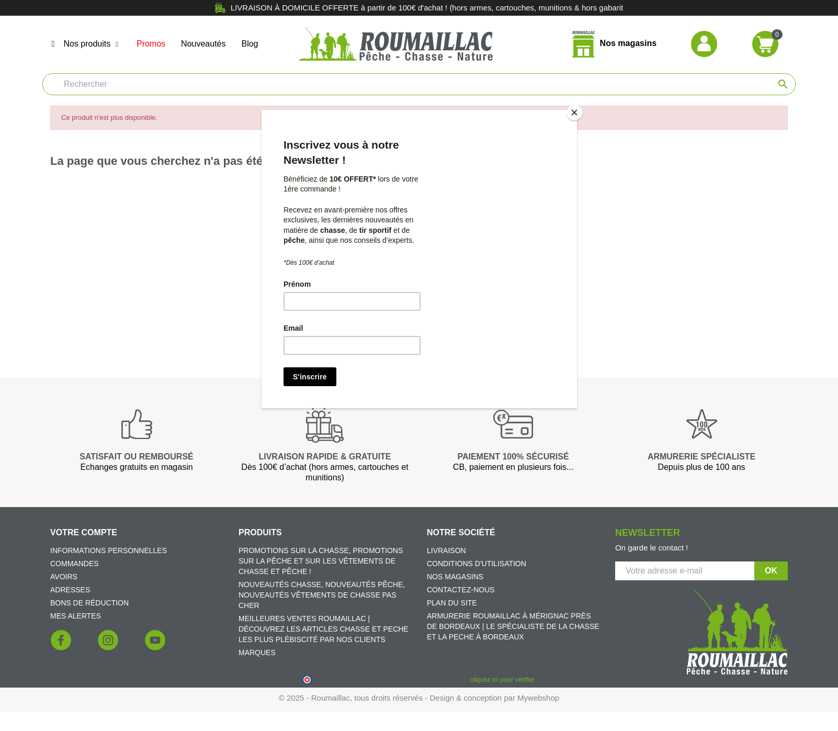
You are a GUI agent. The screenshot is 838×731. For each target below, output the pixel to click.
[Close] (574, 112)
